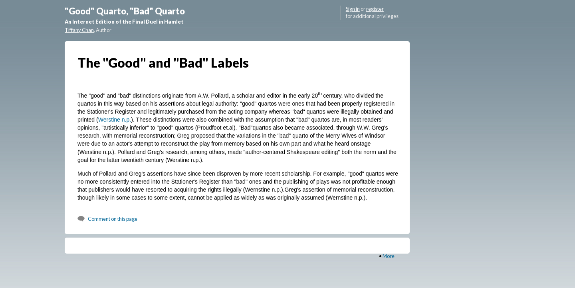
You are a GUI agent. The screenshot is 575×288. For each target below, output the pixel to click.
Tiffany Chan (79, 30)
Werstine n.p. (114, 119)
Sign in (353, 9)
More (389, 256)
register (375, 9)
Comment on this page (112, 219)
